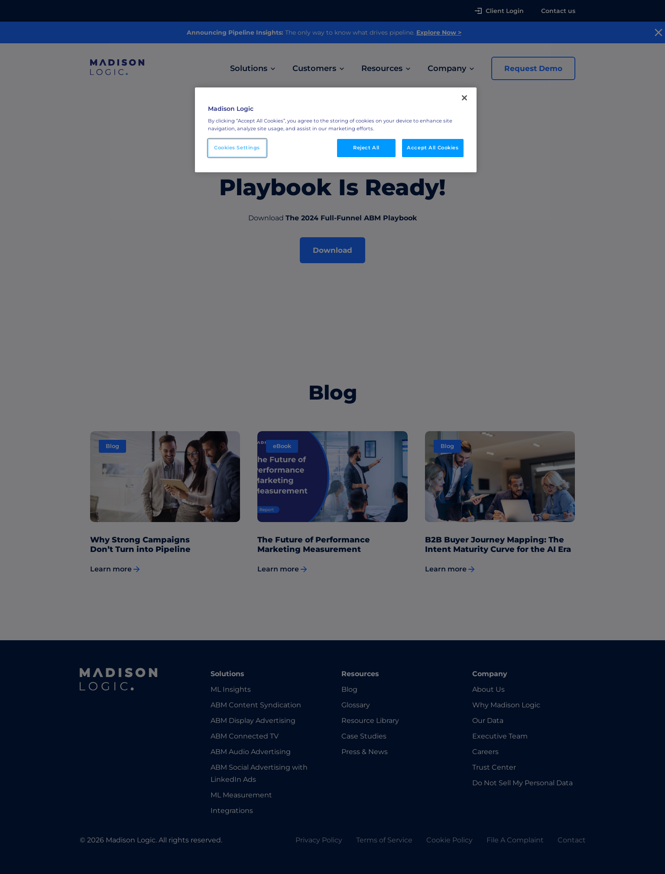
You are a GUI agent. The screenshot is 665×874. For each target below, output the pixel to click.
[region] (336, 129)
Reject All (366, 148)
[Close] (464, 97)
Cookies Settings (237, 148)
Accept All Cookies (432, 148)
